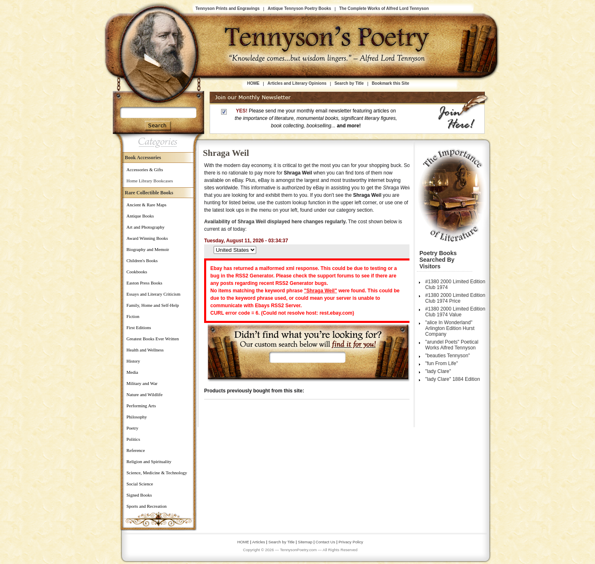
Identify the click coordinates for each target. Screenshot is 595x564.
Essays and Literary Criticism (153, 294)
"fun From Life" (441, 363)
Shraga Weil (226, 153)
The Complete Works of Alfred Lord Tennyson (384, 8)
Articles (258, 542)
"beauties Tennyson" (447, 355)
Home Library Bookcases (149, 180)
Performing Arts (141, 405)
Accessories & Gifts (144, 169)
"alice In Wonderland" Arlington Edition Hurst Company (449, 328)
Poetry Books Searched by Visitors (438, 260)
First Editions (138, 327)
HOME (253, 83)
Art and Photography (145, 227)
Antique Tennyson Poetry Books (299, 8)
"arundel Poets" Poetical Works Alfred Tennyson (451, 345)
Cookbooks (136, 271)
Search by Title (349, 83)
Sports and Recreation (146, 506)
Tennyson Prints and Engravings (227, 8)
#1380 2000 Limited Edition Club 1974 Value (455, 312)
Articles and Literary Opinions (296, 83)
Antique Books (140, 215)
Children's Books (142, 260)
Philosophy (136, 416)
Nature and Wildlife (144, 394)
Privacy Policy (350, 542)
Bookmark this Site (390, 83)
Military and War (141, 383)
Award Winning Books (147, 238)
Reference (135, 450)
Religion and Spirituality (148, 461)
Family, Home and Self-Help (152, 305)
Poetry (132, 427)
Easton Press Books (144, 282)
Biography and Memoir (147, 249)
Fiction (132, 316)
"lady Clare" (438, 371)
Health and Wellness (145, 349)
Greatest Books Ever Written (152, 338)
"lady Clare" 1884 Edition (452, 379)
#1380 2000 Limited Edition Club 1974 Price (455, 298)
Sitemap (305, 542)
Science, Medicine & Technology (156, 472)
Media (132, 372)
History (133, 360)
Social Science (139, 483)
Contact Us (326, 542)
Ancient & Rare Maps (146, 204)
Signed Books (139, 494)
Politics (133, 439)
